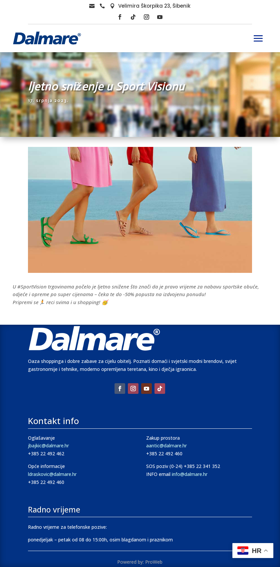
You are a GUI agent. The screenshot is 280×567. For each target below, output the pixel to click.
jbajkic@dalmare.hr (48, 445)
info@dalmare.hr (189, 474)
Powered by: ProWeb (139, 562)
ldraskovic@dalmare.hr (52, 474)
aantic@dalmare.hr (166, 445)
